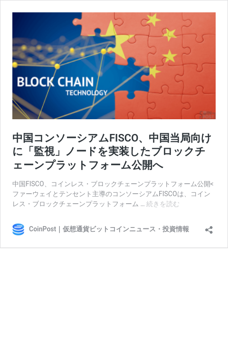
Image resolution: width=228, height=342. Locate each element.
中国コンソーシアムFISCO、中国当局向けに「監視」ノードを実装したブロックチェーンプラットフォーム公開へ (112, 151)
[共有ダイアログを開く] (209, 226)
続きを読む (163, 204)
